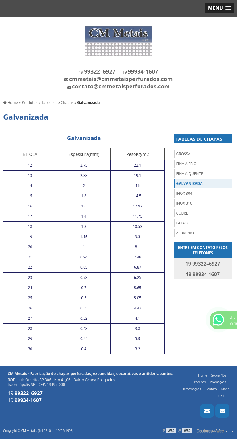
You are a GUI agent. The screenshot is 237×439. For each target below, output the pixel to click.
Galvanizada (189, 183)
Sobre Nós (218, 375)
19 (97, 72)
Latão (182, 223)
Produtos (199, 382)
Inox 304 (184, 193)
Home (202, 375)
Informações (192, 389)
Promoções (218, 382)
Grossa (183, 153)
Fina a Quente (189, 173)
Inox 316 (184, 203)
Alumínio (185, 233)
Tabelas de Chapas (199, 139)
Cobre (182, 213)
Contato (211, 389)
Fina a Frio (186, 163)
